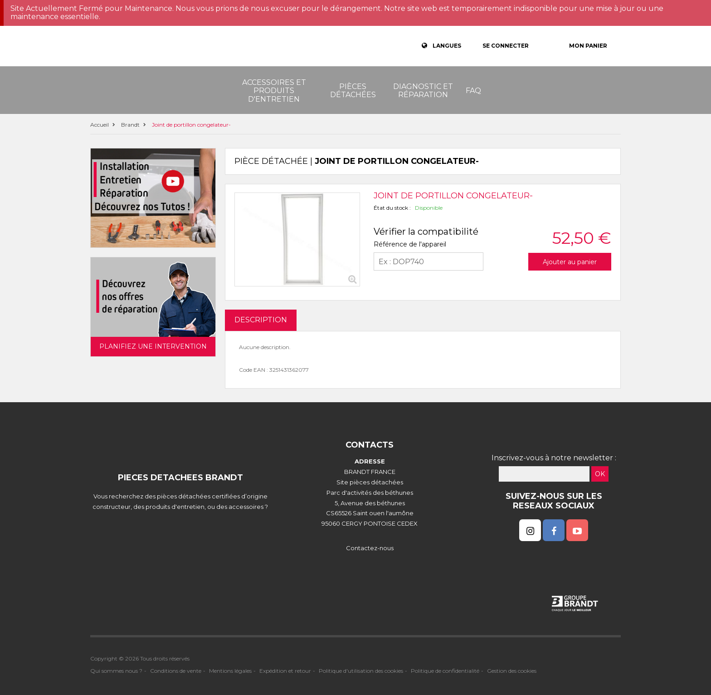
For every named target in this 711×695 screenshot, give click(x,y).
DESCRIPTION (260, 319)
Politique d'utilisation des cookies (361, 670)
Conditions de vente (175, 670)
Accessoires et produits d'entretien (274, 91)
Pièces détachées (353, 90)
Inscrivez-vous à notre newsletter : (554, 457)
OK (600, 474)
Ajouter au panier (570, 262)
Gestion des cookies (511, 670)
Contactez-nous (370, 548)
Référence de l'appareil (410, 244)
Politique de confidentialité (445, 670)
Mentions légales (230, 670)
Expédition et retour (285, 670)
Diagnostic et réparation (423, 90)
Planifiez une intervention (153, 346)
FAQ (473, 90)
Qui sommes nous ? (116, 670)
